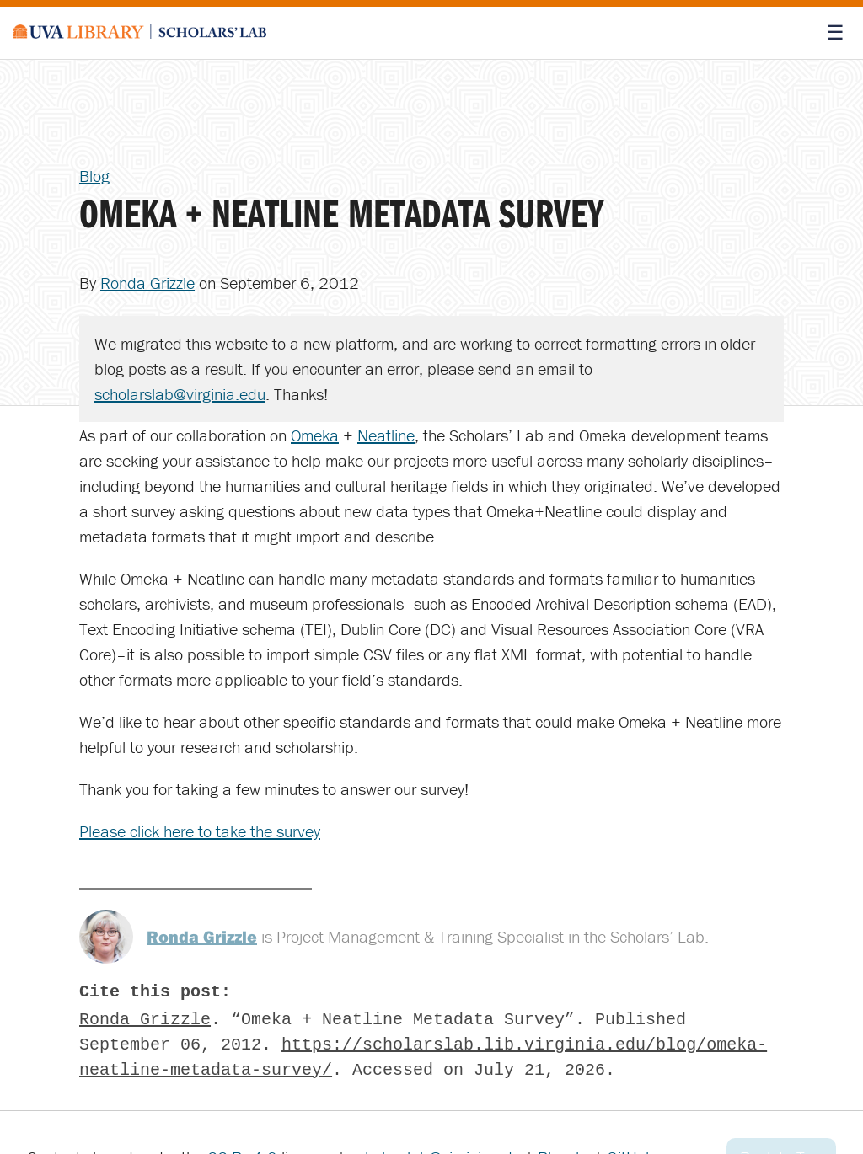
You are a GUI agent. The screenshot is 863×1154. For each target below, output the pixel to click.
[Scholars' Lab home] (139, 32)
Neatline (386, 435)
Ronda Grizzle (147, 282)
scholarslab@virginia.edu (179, 393)
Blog (94, 175)
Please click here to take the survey (199, 830)
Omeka (315, 435)
